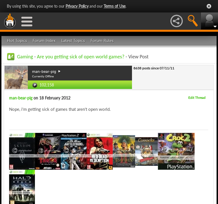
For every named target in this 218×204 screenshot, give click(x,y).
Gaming (25, 57)
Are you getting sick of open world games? (80, 57)
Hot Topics (17, 40)
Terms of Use (114, 6)
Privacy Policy (77, 6)
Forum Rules (102, 40)
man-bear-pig (20, 97)
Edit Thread (197, 97)
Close (209, 6)
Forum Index (44, 40)
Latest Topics (73, 40)
